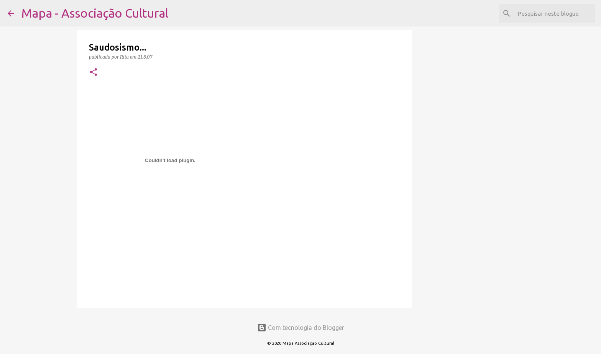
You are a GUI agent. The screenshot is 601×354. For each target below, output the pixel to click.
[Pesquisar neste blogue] (554, 13)
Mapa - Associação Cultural (94, 13)
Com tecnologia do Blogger (300, 327)
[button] (93, 72)
